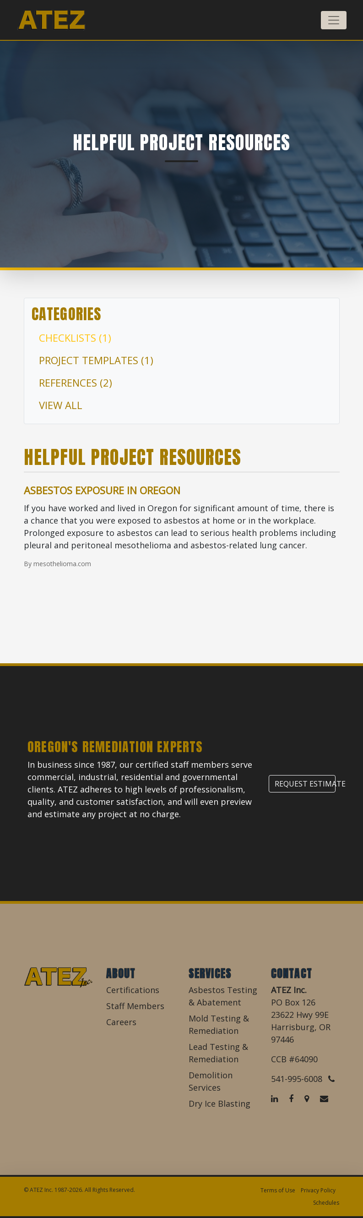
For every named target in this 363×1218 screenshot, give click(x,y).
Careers (121, 1021)
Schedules (326, 1203)
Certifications (132, 989)
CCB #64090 (294, 1059)
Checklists (75, 337)
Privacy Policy (318, 1190)
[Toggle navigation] (334, 20)
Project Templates (96, 360)
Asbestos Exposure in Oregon (102, 490)
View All (60, 405)
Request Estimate (305, 784)
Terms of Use (277, 1190)
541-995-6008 (303, 1078)
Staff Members (135, 1005)
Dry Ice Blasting (219, 1103)
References (75, 382)
